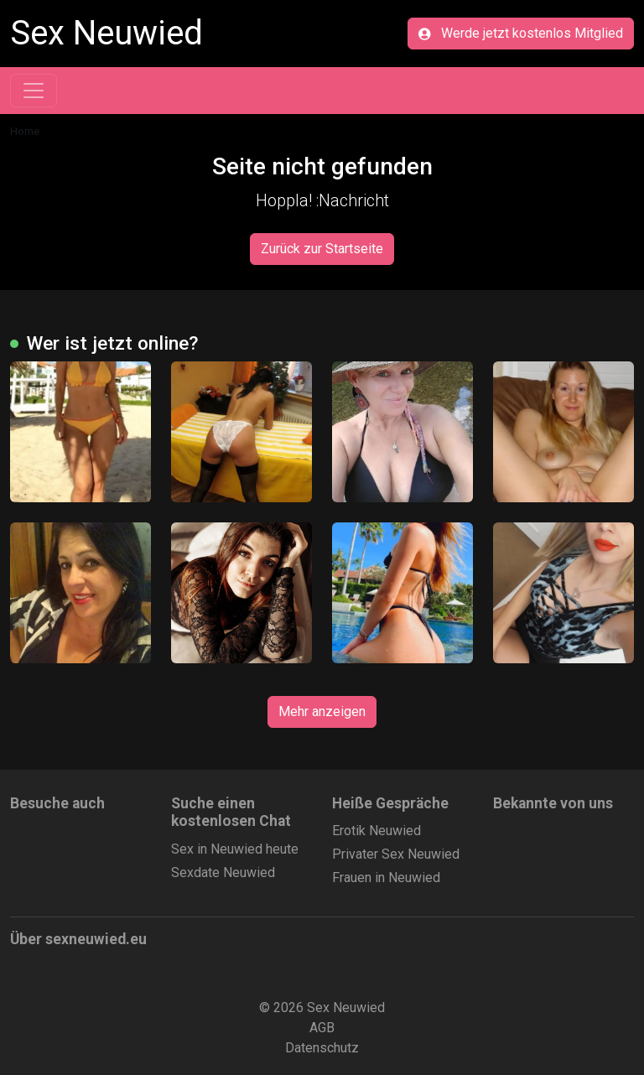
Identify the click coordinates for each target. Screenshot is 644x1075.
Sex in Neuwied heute (235, 849)
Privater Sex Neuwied (396, 854)
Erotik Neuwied (376, 831)
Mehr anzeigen (322, 711)
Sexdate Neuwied (223, 872)
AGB (322, 1028)
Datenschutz (322, 1048)
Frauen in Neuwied (386, 877)
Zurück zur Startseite (322, 249)
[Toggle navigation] (33, 90)
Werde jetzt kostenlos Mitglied (520, 33)
